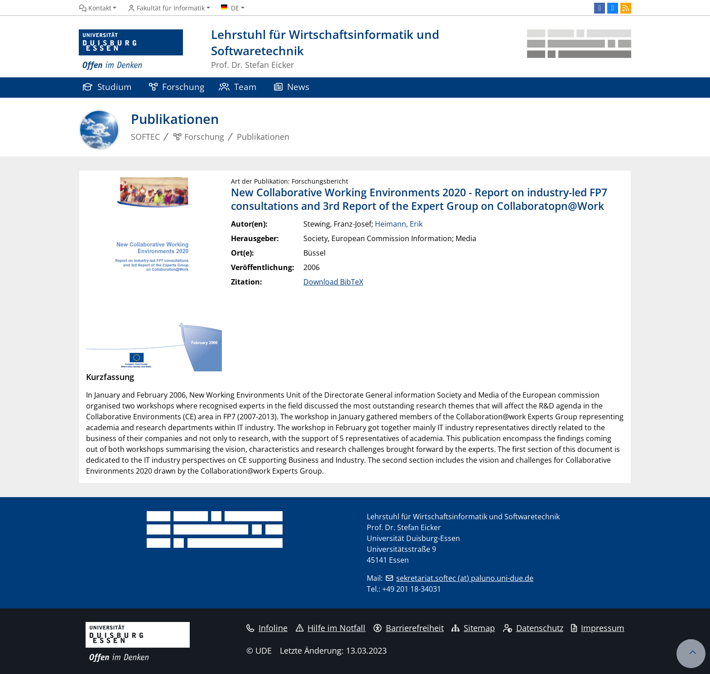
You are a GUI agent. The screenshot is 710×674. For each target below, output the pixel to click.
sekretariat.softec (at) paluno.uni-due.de (464, 578)
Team (238, 87)
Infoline (267, 627)
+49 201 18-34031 (411, 589)
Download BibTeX (333, 282)
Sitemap (473, 627)
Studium (107, 87)
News (291, 87)
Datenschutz (533, 627)
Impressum (597, 627)
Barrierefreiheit (409, 627)
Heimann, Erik (398, 224)
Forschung (176, 87)
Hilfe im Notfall (331, 627)
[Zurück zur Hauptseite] (579, 50)
